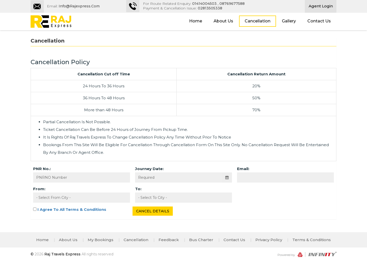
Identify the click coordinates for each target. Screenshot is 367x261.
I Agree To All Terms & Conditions (71, 209)
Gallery (289, 21)
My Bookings (100, 239)
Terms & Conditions (311, 239)
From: (39, 188)
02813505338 (210, 8)
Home (195, 21)
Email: (243, 168)
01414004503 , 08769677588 (218, 3)
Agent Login (321, 6)
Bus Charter (201, 239)
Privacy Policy (268, 239)
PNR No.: (42, 168)
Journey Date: (149, 168)
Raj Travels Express (63, 254)
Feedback (169, 239)
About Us (223, 21)
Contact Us (319, 21)
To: (138, 188)
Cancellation (257, 21)
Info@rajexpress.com (79, 6)
